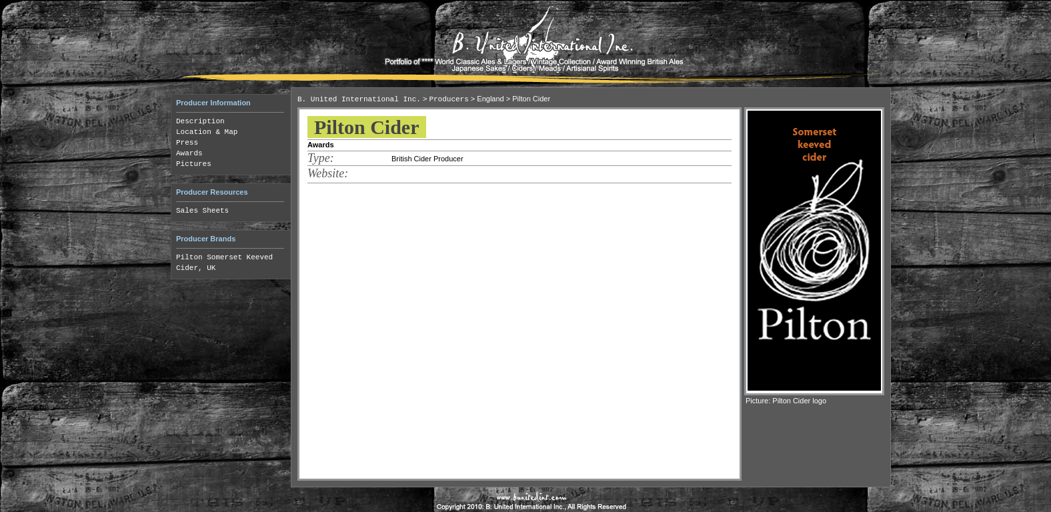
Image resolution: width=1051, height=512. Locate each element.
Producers (448, 99)
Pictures (193, 164)
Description (200, 121)
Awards (189, 153)
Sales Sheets (202, 211)
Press (187, 143)
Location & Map (206, 132)
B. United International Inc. (359, 99)
